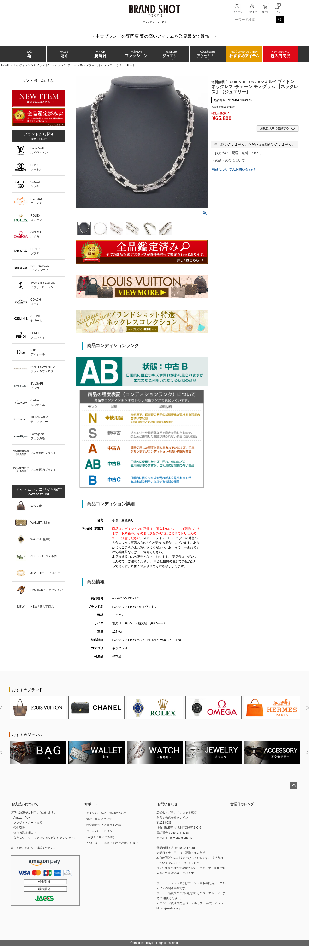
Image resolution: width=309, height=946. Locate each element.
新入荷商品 (280, 54)
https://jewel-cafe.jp (168, 908)
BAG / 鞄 (36, 505)
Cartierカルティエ (37, 402)
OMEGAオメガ (35, 234)
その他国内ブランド (43, 469)
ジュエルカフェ (212, 893)
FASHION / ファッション (46, 589)
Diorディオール (37, 352)
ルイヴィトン (21, 65)
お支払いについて (25, 804)
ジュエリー (171, 54)
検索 (280, 19)
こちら (26, 848)
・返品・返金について (228, 160)
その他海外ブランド (43, 453)
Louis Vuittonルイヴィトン (39, 150)
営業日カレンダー (243, 804)
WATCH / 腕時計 (41, 539)
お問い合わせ (167, 804)
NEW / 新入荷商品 (42, 606)
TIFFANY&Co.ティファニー (39, 419)
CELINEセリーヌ (36, 318)
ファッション (136, 54)
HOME (5, 65)
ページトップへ (293, 785)
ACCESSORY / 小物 (43, 556)
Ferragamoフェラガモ (37, 436)
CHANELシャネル (36, 167)
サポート (91, 804)
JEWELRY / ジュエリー (45, 573)
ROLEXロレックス (37, 218)
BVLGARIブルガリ (36, 386)
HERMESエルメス (36, 201)
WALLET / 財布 (40, 522)
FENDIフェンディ (37, 335)
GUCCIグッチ (35, 184)
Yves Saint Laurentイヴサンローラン (42, 285)
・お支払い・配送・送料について (236, 153)
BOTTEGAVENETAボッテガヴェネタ (42, 369)
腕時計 (100, 54)
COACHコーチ (35, 302)
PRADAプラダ (35, 251)
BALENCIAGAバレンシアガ (39, 268)
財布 (64, 54)
